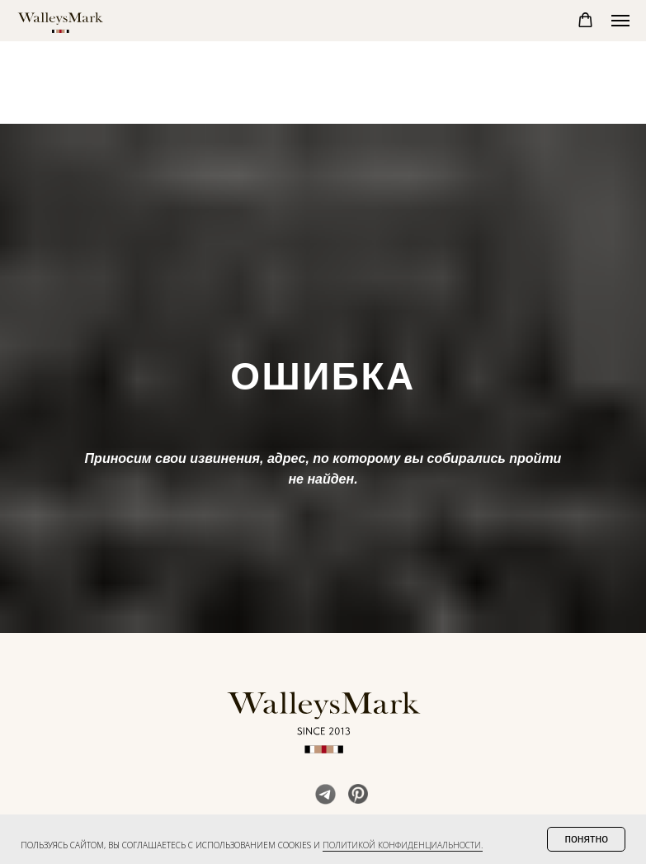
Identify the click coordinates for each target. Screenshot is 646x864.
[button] (585, 20)
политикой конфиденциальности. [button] (403, 845)
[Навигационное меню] (620, 20)
